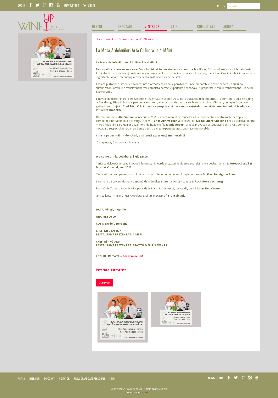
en (223, 6)
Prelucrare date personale (89, 378)
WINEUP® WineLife (147, 39)
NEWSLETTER (71, 5)
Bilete (89, 5)
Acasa (21, 378)
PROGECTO (145, 392)
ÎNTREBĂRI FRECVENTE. (112, 270)
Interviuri (34, 378)
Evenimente (126, 39)
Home (99, 39)
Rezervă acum (132, 256)
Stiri (111, 378)
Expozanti (49, 378)
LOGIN (21, 5)
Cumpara (104, 283)
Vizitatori (111, 39)
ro (218, 6)
